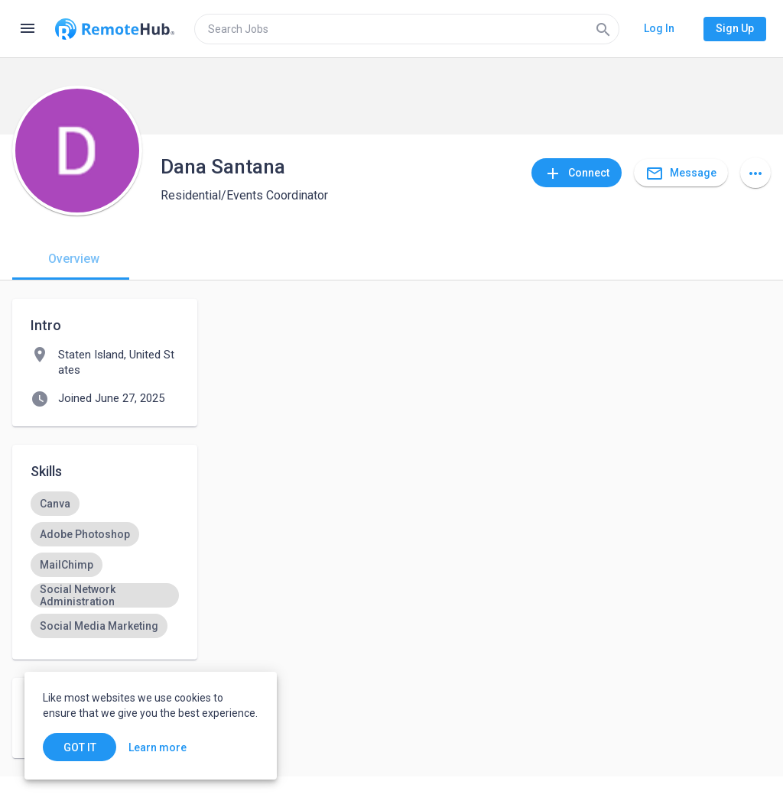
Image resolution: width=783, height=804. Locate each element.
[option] (55, 503)
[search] (406, 29)
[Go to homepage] (114, 29)
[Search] (603, 29)
